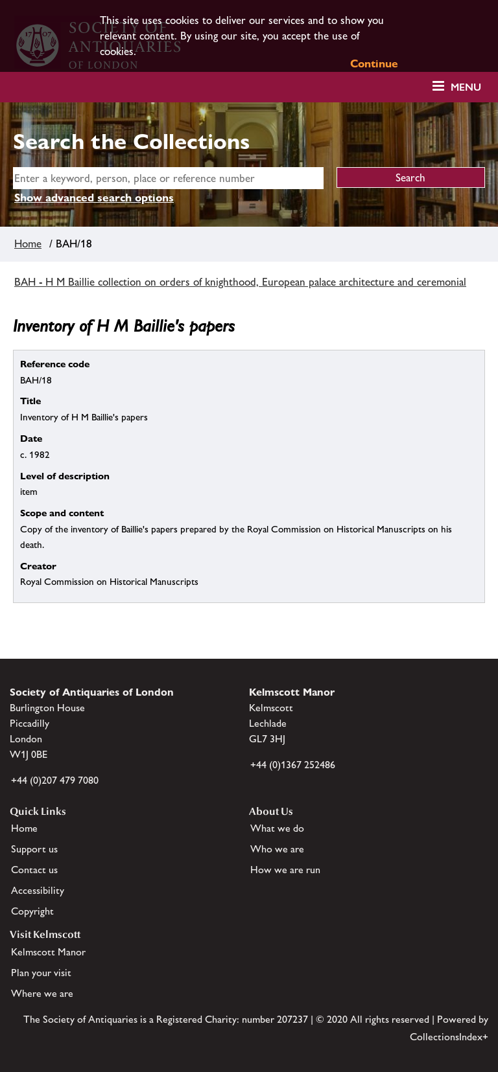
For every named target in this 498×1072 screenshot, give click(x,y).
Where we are (42, 993)
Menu (466, 87)
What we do (277, 828)
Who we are (277, 849)
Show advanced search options (94, 197)
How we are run (285, 869)
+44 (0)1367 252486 (292, 764)
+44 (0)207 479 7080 (55, 780)
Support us (34, 849)
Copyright (32, 911)
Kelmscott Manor (48, 952)
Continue (374, 63)
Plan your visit (41, 972)
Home (28, 243)
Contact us (34, 869)
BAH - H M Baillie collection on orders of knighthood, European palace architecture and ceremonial (240, 281)
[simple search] (168, 178)
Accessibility (37, 890)
